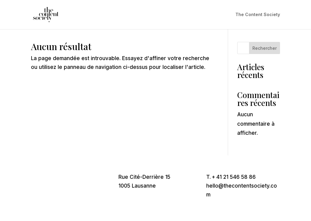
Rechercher (264, 48)
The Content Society (257, 14)
